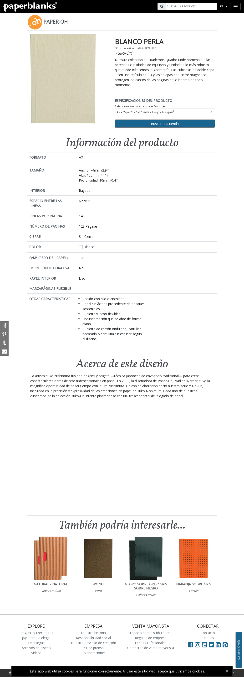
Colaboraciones (93, 653)
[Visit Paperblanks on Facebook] (190, 645)
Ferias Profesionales (150, 643)
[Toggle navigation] (235, 6)
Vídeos (36, 653)
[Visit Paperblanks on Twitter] (212, 645)
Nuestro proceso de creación (93, 643)
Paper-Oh (55, 21)
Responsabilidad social (93, 637)
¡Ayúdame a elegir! (36, 637)
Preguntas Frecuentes (36, 632)
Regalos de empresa (151, 637)
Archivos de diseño (36, 648)
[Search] (191, 6)
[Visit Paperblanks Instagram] (197, 645)
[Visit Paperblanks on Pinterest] (225, 645)
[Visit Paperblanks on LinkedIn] (219, 645)
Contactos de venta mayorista (150, 648)
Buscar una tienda (165, 123)
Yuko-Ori (123, 53)
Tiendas (208, 637)
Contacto (208, 632)
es (222, 6)
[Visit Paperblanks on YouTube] (205, 645)
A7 (145, 111)
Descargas (36, 643)
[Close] (227, 671)
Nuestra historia (93, 632)
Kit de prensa (93, 648)
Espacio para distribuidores (150, 632)
